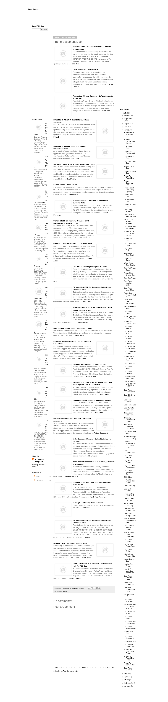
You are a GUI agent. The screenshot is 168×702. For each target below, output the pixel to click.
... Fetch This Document (97, 497)
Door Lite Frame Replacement (129, 466)
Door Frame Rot (129, 363)
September (128, 119)
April (126, 677)
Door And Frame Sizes (130, 269)
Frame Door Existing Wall (129, 152)
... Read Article (70, 179)
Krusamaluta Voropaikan (39, 460)
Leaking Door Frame (128, 565)
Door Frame (33, 9)
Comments (38, 480)
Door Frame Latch (128, 312)
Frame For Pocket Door (129, 177)
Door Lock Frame (127, 490)
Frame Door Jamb (128, 259)
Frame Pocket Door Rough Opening (129, 190)
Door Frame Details (46, 425)
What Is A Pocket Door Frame (129, 658)
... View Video (85, 508)
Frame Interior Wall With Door (129, 134)
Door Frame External (128, 669)
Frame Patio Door (128, 196)
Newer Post (58, 667)
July (126, 127)
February (127, 683)
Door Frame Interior (128, 456)
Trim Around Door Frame (129, 414)
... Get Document (83, 238)
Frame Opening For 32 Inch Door (129, 358)
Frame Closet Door (128, 632)
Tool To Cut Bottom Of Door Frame (129, 427)
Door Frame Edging (128, 332)
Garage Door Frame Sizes (129, 545)
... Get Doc (79, 158)
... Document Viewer (80, 322)
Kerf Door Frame (130, 641)
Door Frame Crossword (128, 637)
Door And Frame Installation (130, 227)
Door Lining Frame (128, 211)
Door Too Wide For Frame (129, 500)
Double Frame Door (129, 201)
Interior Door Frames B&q (129, 555)
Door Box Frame (130, 278)
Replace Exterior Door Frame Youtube (130, 606)
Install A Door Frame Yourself (128, 221)
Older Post (110, 667)
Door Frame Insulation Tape (128, 472)
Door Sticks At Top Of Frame (130, 216)
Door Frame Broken (128, 550)
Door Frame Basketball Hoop (128, 578)
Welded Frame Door (129, 167)
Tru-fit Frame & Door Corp (129, 505)
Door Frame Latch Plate (129, 289)
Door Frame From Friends (129, 391)
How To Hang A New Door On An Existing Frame (130, 384)
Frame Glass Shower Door (129, 274)
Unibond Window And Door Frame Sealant (129, 444)
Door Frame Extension (128, 327)
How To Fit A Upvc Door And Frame (129, 571)
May (126, 674)
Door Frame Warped (128, 337)
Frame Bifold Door (128, 239)
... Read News (103, 394)
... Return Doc (91, 456)
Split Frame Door (128, 147)
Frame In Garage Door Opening (129, 141)
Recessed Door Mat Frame (129, 377)
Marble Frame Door (129, 560)
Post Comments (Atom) (71, 671)
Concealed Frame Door (129, 584)
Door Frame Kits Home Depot (129, 347)
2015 (125, 113)
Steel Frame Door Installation (128, 302)
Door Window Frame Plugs (129, 645)
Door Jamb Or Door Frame (129, 409)
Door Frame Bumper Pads (130, 515)
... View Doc (105, 111)
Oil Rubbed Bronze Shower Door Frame (129, 480)
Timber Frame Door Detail (129, 254)
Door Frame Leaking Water (128, 283)
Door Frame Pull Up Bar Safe (129, 622)
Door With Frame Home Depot (129, 590)
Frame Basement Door (128, 183)
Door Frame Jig (129, 486)
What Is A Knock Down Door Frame (129, 651)
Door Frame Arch (128, 249)
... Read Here (74, 64)
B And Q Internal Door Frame (130, 317)
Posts (37, 476)
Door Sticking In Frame (129, 396)
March (126, 680)
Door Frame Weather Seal (130, 627)
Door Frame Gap (130, 405)
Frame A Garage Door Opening (130, 437)
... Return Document (100, 433)
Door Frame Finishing (128, 372)
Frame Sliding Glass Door (129, 495)
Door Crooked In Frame (130, 352)
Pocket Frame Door (129, 157)
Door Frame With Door (128, 600)
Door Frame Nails (128, 617)
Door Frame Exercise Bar (129, 342)
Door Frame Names (128, 540)
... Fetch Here (85, 302)
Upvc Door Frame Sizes (129, 451)
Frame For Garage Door (129, 664)
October (127, 116)
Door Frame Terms (128, 367)
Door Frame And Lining (130, 244)
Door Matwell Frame (128, 461)
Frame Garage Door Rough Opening (129, 233)
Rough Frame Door (129, 595)
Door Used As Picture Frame (129, 527)
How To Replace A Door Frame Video (130, 520)
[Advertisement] (84, 19)
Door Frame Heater (128, 401)
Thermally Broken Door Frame (129, 420)
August (127, 124)
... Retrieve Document (71, 476)
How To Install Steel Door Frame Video (129, 534)
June (126, 130)
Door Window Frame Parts (129, 510)
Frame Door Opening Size (129, 322)
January (127, 686)
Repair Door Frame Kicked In (130, 295)
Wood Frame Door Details (129, 264)
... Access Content (75, 578)
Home (84, 667)
